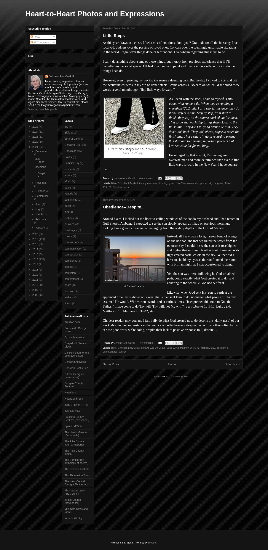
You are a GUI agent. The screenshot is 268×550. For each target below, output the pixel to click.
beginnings (71, 199)
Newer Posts (111, 364)
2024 (35, 131)
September (41, 195)
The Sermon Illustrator (77, 469)
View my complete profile (42, 109)
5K (66, 126)
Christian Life (125, 183)
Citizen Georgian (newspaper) (74, 376)
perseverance (110, 351)
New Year (181, 183)
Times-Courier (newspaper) (73, 501)
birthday (69, 218)
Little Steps (114, 35)
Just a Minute (72, 410)
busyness (70, 224)
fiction (68, 303)
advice (68, 175)
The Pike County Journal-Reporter (74, 443)
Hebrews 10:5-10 (148, 347)
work (126, 187)
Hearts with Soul (74, 398)
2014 (35, 264)
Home (172, 364)
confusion (70, 272)
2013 (35, 269)
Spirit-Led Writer (74, 426)
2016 (35, 254)
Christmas (70, 150)
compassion (72, 254)
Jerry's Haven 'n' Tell (76, 404)
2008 (35, 294)
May (38, 209)
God (135, 347)
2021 (35, 146)
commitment (72, 242)
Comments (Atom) (178, 376)
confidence (71, 260)
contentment (72, 278)
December (41, 151)
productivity (206, 183)
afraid (68, 181)
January (40, 227)
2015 (35, 259)
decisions (70, 291)
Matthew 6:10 (208, 347)
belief (68, 205)
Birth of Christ (72, 138)
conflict (69, 266)
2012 (35, 274)
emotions (152, 183)
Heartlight (70, 392)
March (39, 214)
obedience (222, 347)
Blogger (152, 542)
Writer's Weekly (73, 518)
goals (171, 183)
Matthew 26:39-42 (190, 347)
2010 (35, 284)
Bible (114, 183)
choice (68, 236)
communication (73, 248)
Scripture (117, 187)
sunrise (123, 351)
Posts (35, 36)
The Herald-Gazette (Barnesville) (76, 434)
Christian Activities (75, 361)
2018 (35, 244)
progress (218, 183)
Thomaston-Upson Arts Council (75, 492)
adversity (70, 169)
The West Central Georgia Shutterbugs (77, 483)
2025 (35, 126)
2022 (35, 141)
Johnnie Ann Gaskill (61, 76)
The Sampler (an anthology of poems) (76, 461)
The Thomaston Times (77, 475)
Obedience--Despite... (124, 207)
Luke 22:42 (173, 347)
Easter (68, 157)
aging (68, 187)
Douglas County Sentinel (74, 385)
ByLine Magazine (74, 337)
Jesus (162, 347)
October (40, 190)
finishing (162, 183)
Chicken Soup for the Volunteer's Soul (77, 354)
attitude (69, 193)
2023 (35, 136)
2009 (35, 289)
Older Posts (232, 364)
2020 (35, 234)
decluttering (139, 183)
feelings (69, 297)
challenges (71, 230)
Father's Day (72, 163)
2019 (35, 239)
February (40, 219)
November (41, 182)
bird (67, 211)
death (68, 285)
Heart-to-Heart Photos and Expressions (94, 14)
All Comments (40, 42)
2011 (35, 279)
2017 (35, 249)
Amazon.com (72, 322)
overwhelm (193, 183)
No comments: (146, 178)
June (38, 204)
